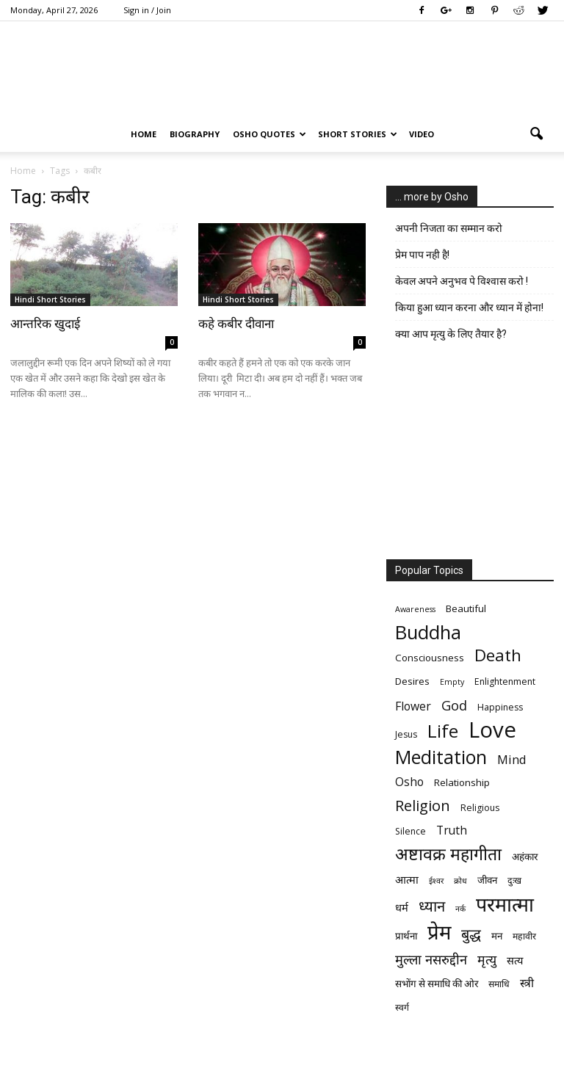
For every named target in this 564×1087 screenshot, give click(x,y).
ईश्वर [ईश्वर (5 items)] (436, 881)
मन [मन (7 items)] (496, 935)
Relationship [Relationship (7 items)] (462, 782)
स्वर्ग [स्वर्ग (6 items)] (402, 1007)
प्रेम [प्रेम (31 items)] (439, 931)
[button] (536, 134)
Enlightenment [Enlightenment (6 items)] (504, 681)
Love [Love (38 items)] (492, 730)
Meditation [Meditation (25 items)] (441, 757)
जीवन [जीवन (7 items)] (487, 880)
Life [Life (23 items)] (442, 730)
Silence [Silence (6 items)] (410, 831)
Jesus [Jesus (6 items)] (406, 734)
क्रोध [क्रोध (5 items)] (460, 881)
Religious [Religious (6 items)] (479, 807)
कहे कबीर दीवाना (236, 323)
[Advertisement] (470, 453)
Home (143, 133)
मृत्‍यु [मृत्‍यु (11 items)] (486, 959)
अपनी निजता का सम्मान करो (448, 228)
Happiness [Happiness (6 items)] (500, 707)
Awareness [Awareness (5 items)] (415, 609)
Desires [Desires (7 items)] (412, 681)
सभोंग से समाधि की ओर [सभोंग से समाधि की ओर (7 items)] (436, 983)
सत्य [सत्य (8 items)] (515, 960)
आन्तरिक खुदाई (45, 323)
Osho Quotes (269, 133)
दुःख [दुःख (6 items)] (514, 880)
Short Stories (357, 133)
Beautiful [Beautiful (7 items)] (466, 608)
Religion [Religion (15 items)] (422, 805)
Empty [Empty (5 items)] (452, 682)
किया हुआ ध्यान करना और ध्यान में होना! (469, 307)
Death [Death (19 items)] (497, 655)
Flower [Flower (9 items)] (413, 706)
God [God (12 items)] (454, 705)
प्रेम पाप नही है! (422, 255)
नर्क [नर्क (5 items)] (460, 909)
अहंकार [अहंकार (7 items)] (525, 856)
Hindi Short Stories (50, 299)
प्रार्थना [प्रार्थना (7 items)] (406, 935)
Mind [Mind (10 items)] (512, 759)
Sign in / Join (147, 9)
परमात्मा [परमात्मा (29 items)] (505, 904)
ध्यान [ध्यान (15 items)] (432, 906)
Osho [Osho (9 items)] (409, 782)
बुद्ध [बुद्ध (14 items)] (471, 934)
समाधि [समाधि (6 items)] (499, 984)
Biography (195, 133)
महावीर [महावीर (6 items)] (524, 936)
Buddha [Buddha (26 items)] (428, 632)
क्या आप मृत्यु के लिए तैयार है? (451, 334)
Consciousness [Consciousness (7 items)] (429, 657)
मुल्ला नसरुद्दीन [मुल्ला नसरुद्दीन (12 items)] (431, 959)
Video (421, 133)
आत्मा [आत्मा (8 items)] (407, 879)
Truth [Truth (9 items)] (451, 830)
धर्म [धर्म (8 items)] (401, 907)
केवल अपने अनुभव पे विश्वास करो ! (461, 281)
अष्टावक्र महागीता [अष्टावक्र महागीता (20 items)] (448, 854)
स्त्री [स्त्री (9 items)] (527, 983)
